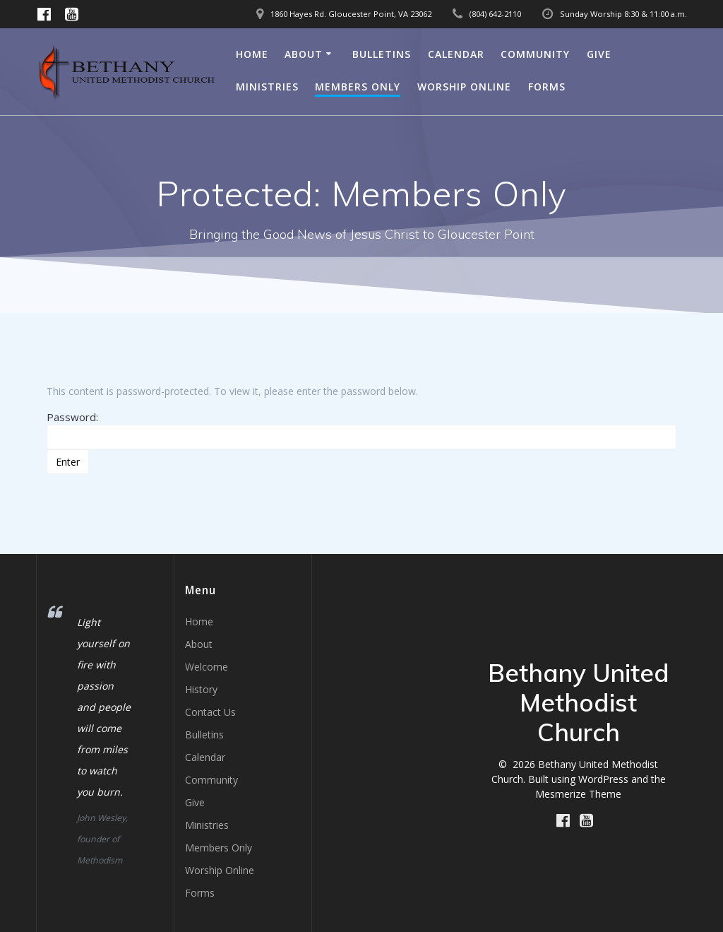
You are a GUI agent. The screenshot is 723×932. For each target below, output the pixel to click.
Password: (361, 429)
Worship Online (464, 86)
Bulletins (381, 54)
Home (252, 54)
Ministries (267, 86)
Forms (547, 86)
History (201, 689)
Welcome (206, 666)
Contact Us (210, 712)
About (304, 54)
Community (535, 54)
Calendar (456, 54)
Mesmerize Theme (578, 794)
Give (599, 54)
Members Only (357, 86)
